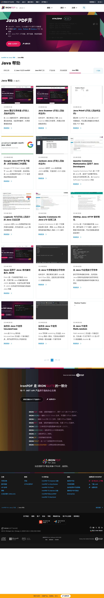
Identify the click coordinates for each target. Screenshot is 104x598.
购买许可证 (70, 481)
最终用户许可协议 (73, 490)
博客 (2, 490)
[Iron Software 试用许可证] (66, 596)
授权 (50, 8)
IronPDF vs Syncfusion (50, 484)
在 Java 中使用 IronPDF (22, 70)
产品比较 (52, 70)
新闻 (32, 516)
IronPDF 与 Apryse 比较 (50, 490)
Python (25, 29)
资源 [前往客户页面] (37, 2)
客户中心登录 (67, 516)
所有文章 (6, 70)
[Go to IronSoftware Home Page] (7, 2)
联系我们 (76, 516)
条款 (46, 539)
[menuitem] (18, 2)
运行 (67, 18)
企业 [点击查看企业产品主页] (23, 2)
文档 (74, 8)
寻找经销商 (70, 484)
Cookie (57, 539)
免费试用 (26, 43)
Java (20, 29)
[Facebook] (99, 527)
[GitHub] (90, 527)
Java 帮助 (75, 70)
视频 (98, 70)
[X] (96, 527)
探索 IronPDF (13, 44)
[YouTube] (93, 527)
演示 (63, 8)
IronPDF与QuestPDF (49, 494)
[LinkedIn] (102, 527)
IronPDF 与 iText (48, 487)
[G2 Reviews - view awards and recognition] (44, 521)
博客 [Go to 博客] (14, 57)
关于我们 (26, 516)
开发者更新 (63, 70)
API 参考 (4, 487)
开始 (25, 481)
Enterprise (71, 494)
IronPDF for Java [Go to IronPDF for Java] (6, 57)
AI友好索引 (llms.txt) (8, 494)
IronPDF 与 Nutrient (49, 497)
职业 (43, 516)
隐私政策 (51, 539)
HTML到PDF (28, 484)
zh (99, 2)
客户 (38, 516)
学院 (49, 516)
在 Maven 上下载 (96, 481)
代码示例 (4, 481)
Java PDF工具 (39, 70)
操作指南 (4, 484)
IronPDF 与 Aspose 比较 (50, 481)
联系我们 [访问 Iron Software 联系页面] (92, 2)
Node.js (34, 29)
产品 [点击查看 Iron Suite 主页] (17, 2)
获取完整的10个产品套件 (31, 399)
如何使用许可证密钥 (73, 487)
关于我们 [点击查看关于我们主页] (44, 2)
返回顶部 (98, 507)
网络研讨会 (56, 516)
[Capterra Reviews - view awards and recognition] (59, 521)
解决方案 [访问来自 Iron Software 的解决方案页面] (30, 2)
